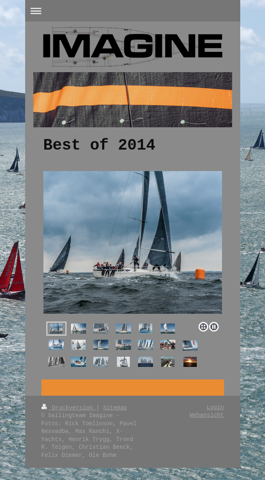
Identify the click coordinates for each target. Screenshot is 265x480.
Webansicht (207, 415)
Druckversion (69, 408)
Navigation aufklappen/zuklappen (132, 10)
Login (215, 407)
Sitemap (115, 408)
